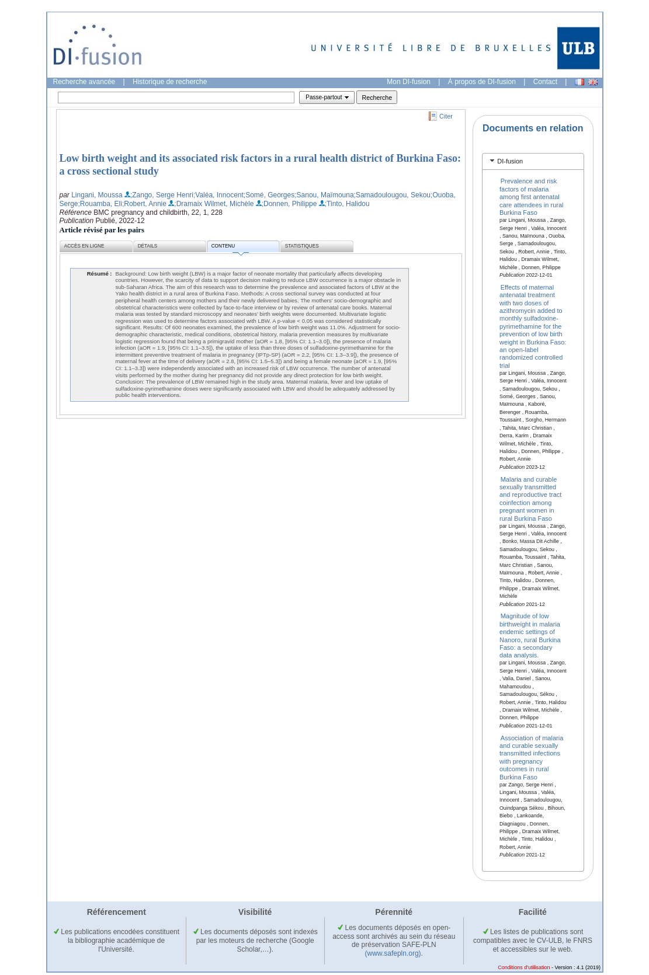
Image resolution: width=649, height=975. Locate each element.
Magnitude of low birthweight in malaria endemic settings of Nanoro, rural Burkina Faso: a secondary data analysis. (530, 635)
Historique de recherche (170, 82)
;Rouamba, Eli (100, 204)
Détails (148, 246)
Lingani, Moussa (96, 195)
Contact (545, 82)
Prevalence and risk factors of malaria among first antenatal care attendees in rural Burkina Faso (531, 196)
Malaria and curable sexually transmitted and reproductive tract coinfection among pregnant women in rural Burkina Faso (530, 498)
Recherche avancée (84, 82)
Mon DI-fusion (409, 82)
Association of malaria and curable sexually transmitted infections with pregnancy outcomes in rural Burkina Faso (531, 757)
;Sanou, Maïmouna (323, 195)
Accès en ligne (84, 246)
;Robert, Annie (144, 204)
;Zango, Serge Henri (161, 195)
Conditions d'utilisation (524, 967)
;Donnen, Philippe (289, 204)
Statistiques (302, 246)
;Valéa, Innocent (218, 195)
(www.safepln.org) (393, 953)
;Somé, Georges (269, 195)
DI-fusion (510, 161)
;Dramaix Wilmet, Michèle (214, 204)
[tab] (533, 161)
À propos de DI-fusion (482, 82)
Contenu (230, 247)
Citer (446, 116)
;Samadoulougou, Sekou (392, 195)
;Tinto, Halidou (347, 204)
